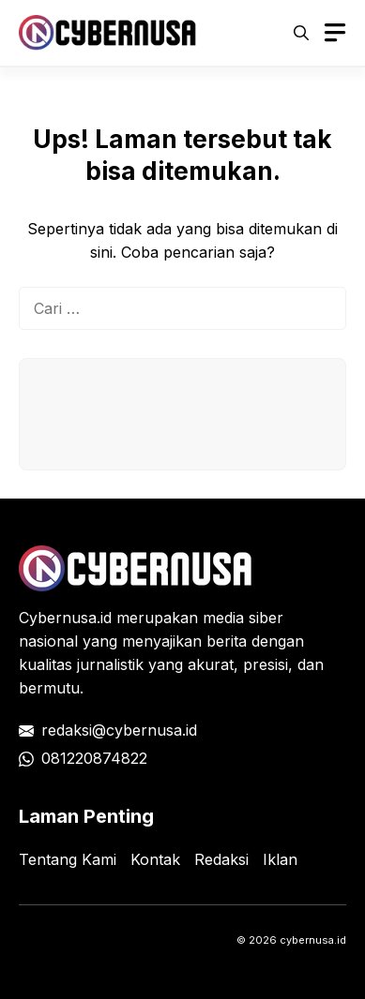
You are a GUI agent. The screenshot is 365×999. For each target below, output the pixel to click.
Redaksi (221, 859)
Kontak (155, 859)
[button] (301, 32)
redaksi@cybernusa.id (119, 730)
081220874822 (94, 758)
